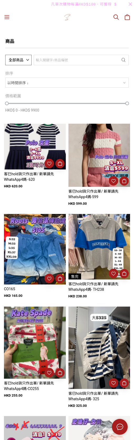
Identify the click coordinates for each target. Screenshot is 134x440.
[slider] (7, 103)
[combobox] (67, 83)
